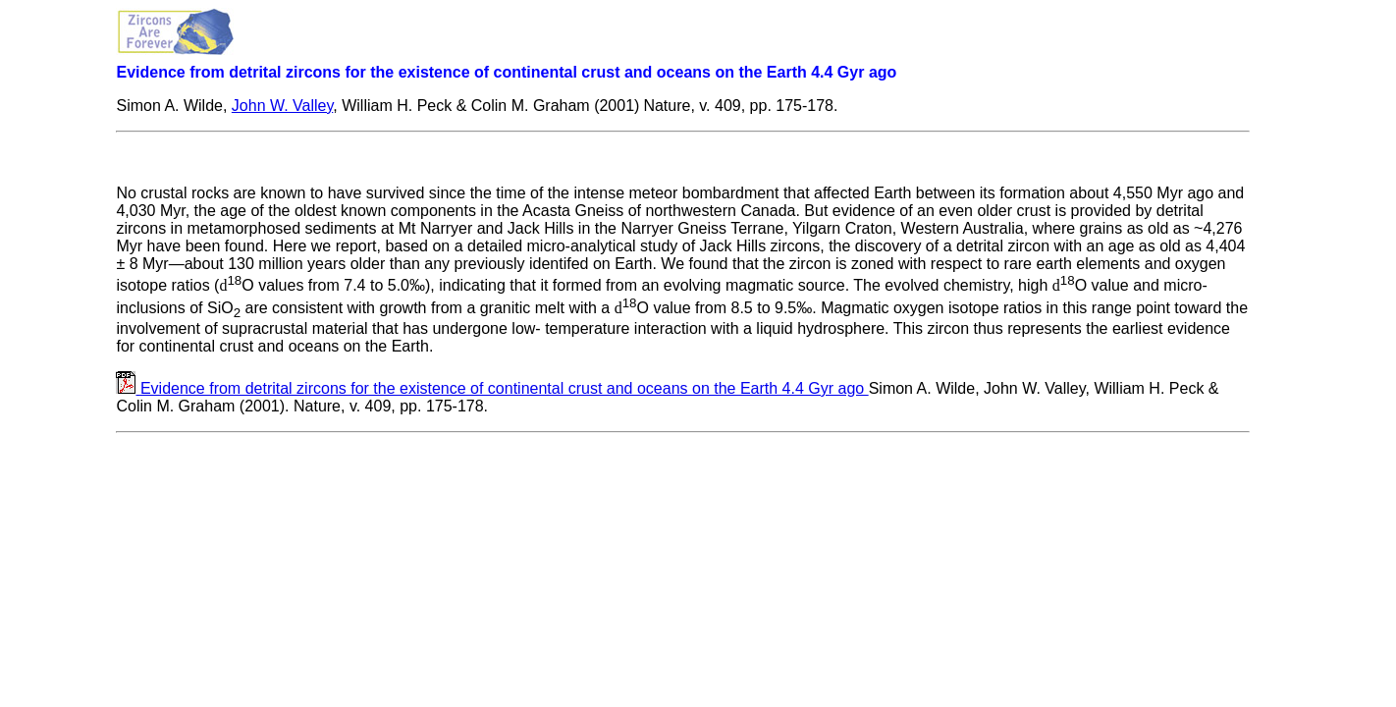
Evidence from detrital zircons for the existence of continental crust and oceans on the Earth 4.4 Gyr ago (504, 388)
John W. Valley (282, 105)
